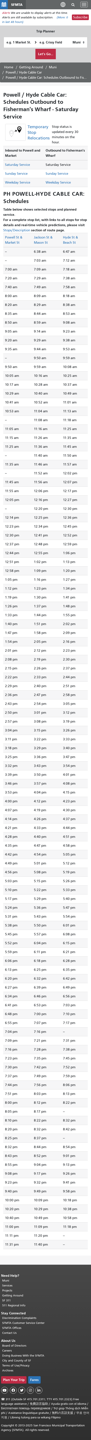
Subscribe (80, 17)
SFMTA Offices (11, 1328)
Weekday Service (17, 182)
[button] (63, 4)
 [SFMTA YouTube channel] (5, 1390)
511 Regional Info (13, 1305)
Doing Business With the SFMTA (23, 1355)
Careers (7, 1350)
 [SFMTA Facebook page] (13, 1390)
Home (8, 67)
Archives (7, 1370)
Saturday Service (17, 165)
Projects (7, 1290)
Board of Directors (14, 1345)
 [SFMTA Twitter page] (21, 1390)
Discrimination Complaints (19, 1318)
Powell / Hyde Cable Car (24, 72)
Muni (53, 67)
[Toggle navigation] (84, 4)
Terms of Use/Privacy (16, 1365)
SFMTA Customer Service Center (23, 1323)
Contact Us (9, 1333)
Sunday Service (16, 174)
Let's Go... (45, 54)
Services (7, 1285)
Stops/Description (16, 230)
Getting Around (31, 67)
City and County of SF (16, 1360)
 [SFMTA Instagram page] (30, 1390)
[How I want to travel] (78, 42)
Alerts (6, 13)
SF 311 (6, 1300)
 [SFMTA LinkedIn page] (38, 1390)
